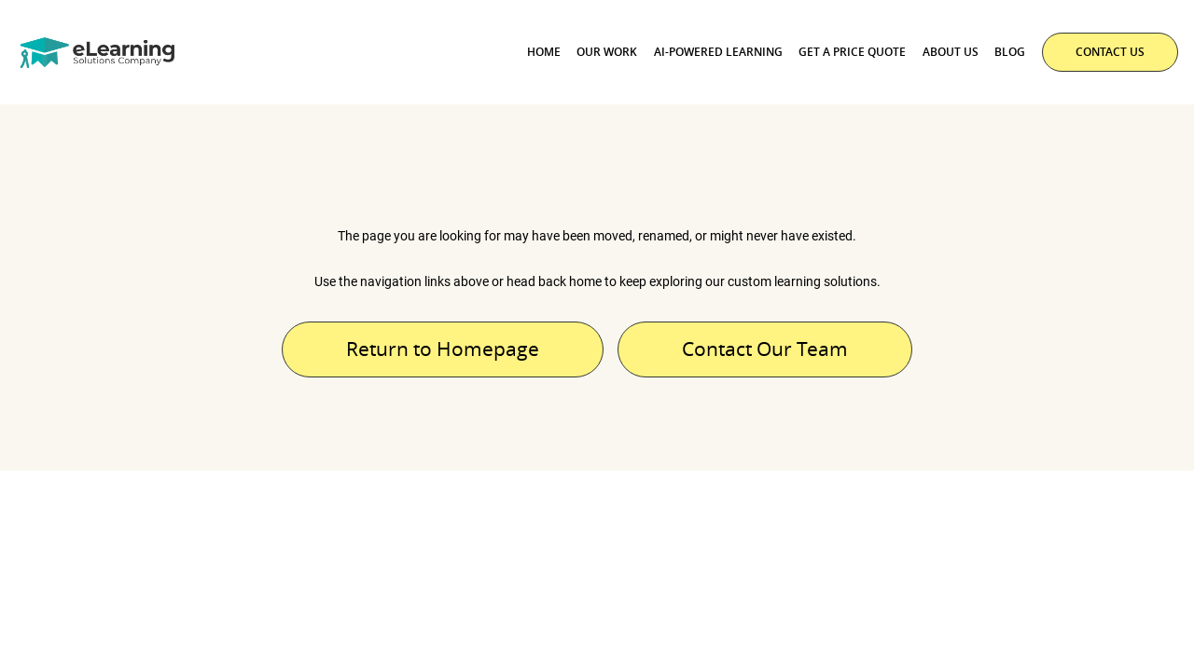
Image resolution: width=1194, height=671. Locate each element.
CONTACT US (1110, 52)
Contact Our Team (765, 349)
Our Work (606, 52)
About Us (951, 52)
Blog (1009, 52)
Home (544, 52)
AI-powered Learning (718, 52)
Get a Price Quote (852, 52)
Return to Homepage (442, 349)
